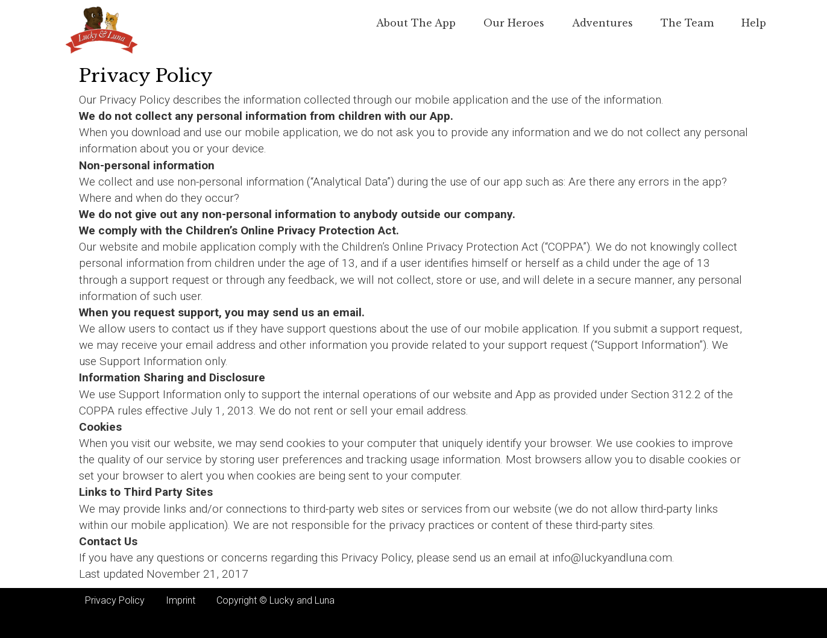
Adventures (602, 23)
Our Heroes (513, 23)
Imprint (180, 600)
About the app (416, 23)
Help (753, 23)
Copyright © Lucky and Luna (275, 600)
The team (687, 23)
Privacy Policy (115, 600)
